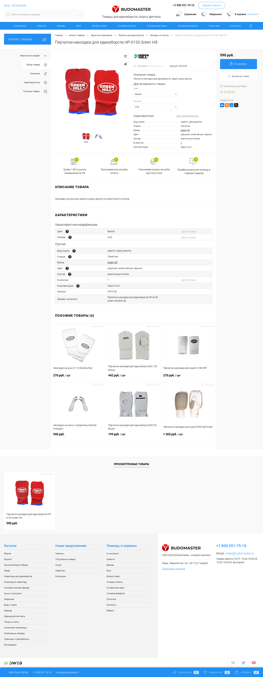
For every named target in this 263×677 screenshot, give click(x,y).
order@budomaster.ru (239, 553)
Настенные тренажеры (15, 627)
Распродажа (10, 644)
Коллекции (60, 576)
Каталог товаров (27, 39)
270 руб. (78, 377)
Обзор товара (36, 64)
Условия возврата (188, 25)
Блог (78, 25)
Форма (7, 553)
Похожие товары (35, 91)
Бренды (61, 25)
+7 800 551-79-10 (42, 672)
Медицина (9, 599)
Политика (214, 25)
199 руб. (133, 436)
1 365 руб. (188, 436)
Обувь (7, 570)
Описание (38, 73)
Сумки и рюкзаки (12, 593)
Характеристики (35, 82)
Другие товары (188, 231)
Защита (8, 559)
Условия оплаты (127, 25)
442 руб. (133, 377)
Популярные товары (65, 559)
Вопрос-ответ (99, 25)
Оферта (110, 610)
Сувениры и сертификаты (16, 639)
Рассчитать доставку (233, 86)
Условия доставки (157, 25)
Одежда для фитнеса (14, 616)
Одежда (8, 610)
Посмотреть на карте (173, 568)
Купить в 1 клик (238, 76)
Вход (6, 5)
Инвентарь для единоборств (18, 576)
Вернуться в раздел (33, 56)
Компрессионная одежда (16, 587)
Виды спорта (10, 605)
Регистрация (19, 5)
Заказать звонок (211, 5)
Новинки (59, 553)
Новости (41, 25)
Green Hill (185, 130)
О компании (19, 25)
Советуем (60, 570)
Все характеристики (187, 116)
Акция (58, 565)
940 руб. (78, 436)
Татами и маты (11, 622)
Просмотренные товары (131, 464)
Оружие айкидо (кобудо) (16, 565)
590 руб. (12, 523)
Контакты (235, 25)
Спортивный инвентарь (15, 582)
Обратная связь (16, 672)
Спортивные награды (14, 633)
